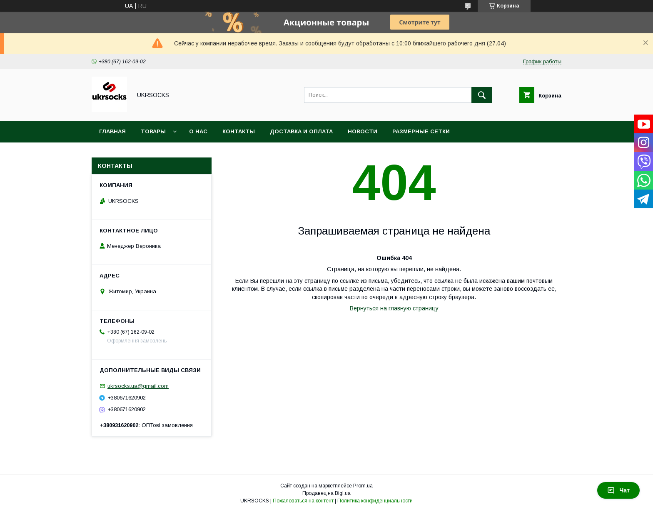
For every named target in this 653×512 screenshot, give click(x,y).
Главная (112, 131)
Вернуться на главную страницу (394, 308)
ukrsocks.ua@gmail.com (138, 386)
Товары (153, 131)
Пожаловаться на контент (303, 501)
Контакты (238, 131)
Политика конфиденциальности (375, 501)
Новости (362, 131)
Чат (618, 490)
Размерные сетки (421, 131)
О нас (198, 131)
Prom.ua (363, 486)
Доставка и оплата (301, 131)
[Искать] (481, 95)
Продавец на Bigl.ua (326, 493)
